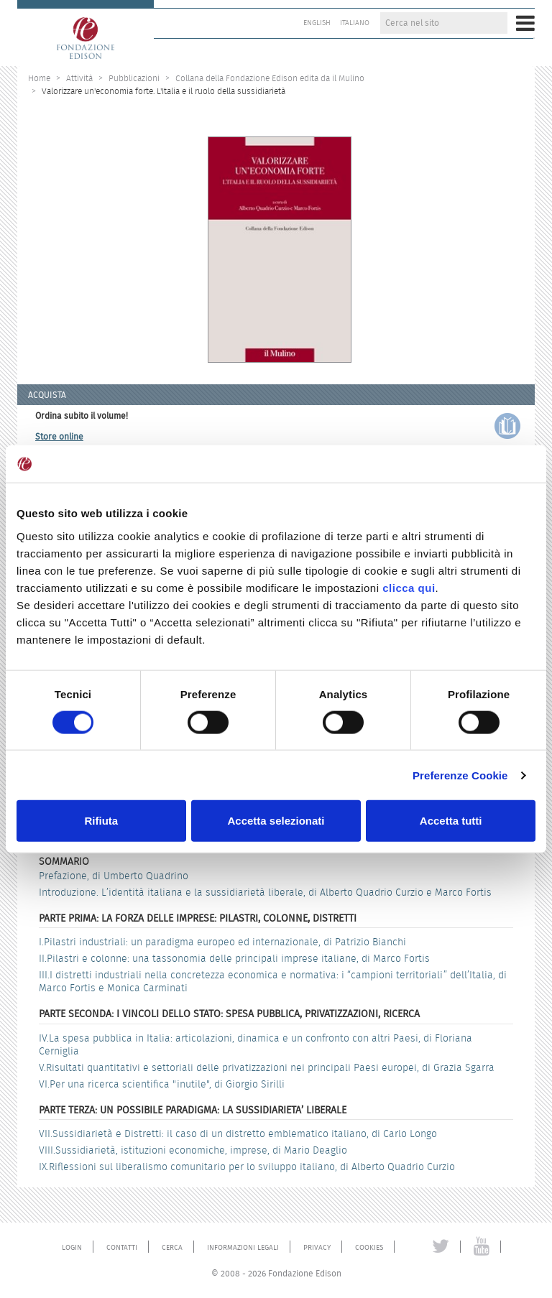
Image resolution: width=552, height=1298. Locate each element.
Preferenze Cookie (460, 775)
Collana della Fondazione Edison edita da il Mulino (269, 78)
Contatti (121, 1248)
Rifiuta (101, 821)
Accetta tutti (451, 821)
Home (39, 78)
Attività (79, 78)
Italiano (354, 23)
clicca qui (408, 587)
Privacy (317, 1248)
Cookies (369, 1248)
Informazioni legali (243, 1248)
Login (72, 1248)
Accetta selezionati (275, 821)
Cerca (172, 1248)
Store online (59, 436)
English (317, 23)
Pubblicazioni (134, 78)
